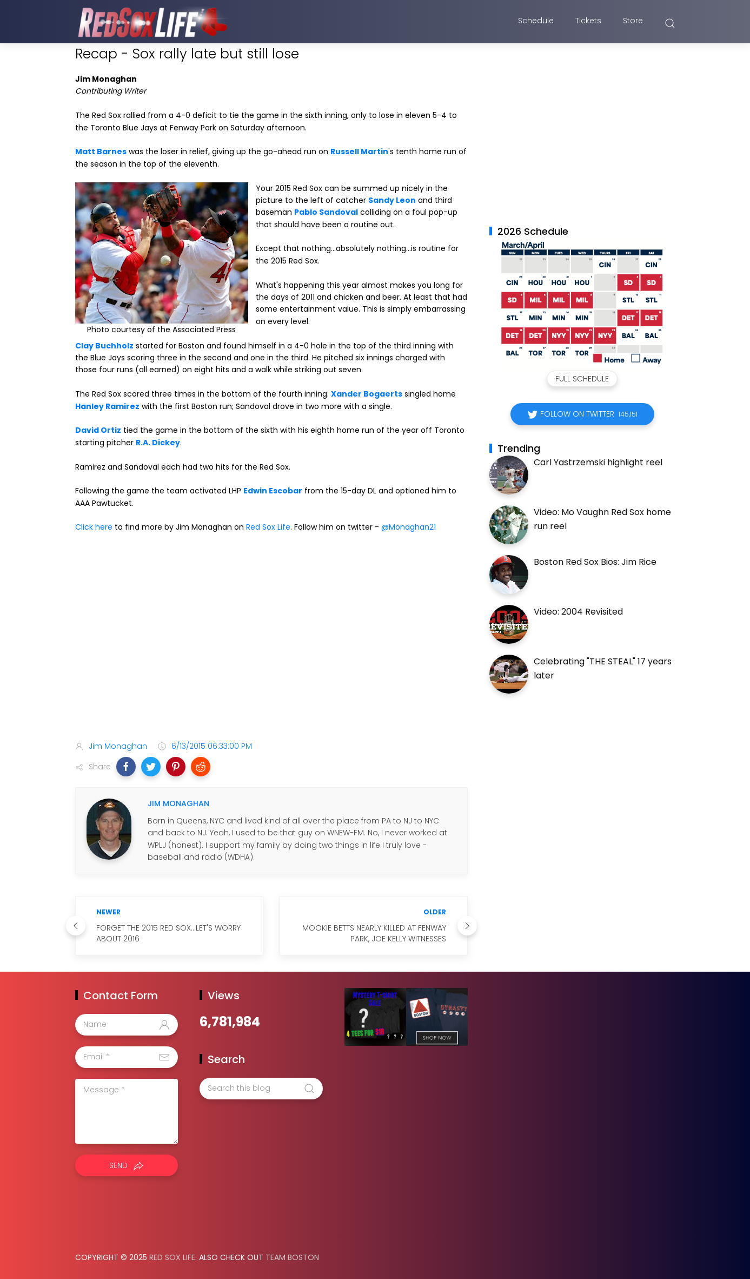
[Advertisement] (271, 647)
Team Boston (292, 1257)
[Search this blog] (261, 1088)
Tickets (588, 23)
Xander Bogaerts (366, 393)
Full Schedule (582, 378)
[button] (126, 766)
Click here (93, 527)
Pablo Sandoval (326, 212)
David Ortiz (98, 430)
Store (633, 23)
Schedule (536, 23)
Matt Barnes (101, 151)
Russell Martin (359, 151)
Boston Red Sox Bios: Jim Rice (595, 562)
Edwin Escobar (272, 490)
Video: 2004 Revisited (578, 611)
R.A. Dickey (158, 442)
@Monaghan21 (408, 527)
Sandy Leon (392, 200)
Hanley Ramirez (107, 406)
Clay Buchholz (104, 345)
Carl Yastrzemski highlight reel (598, 462)
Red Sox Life (268, 527)
